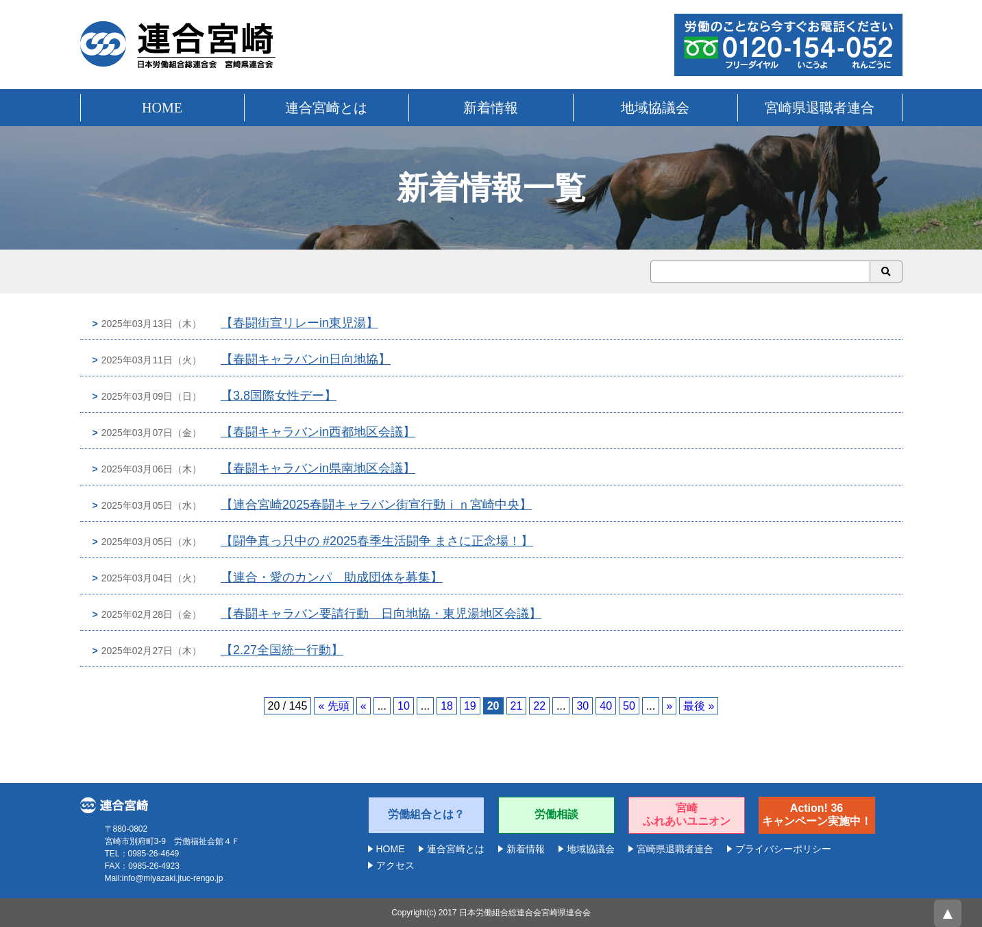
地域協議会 (655, 107)
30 (582, 706)
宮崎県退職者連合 (819, 107)
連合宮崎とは (326, 107)
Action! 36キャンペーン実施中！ (817, 814)
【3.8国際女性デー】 (278, 395)
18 (447, 706)
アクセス (395, 865)
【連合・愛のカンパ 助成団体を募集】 (332, 577)
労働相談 (556, 814)
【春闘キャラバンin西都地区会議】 (318, 432)
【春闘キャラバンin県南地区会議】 (318, 468)
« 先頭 (333, 706)
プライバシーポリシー (783, 848)
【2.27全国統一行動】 (282, 650)
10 (403, 706)
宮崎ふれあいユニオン (687, 814)
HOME (162, 107)
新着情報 (490, 107)
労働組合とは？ (426, 814)
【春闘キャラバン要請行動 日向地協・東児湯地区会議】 (381, 614)
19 (470, 706)
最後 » (698, 706)
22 (539, 706)
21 (517, 706)
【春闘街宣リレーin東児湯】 (299, 323)
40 (606, 706)
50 (629, 706)
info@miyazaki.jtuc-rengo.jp (172, 878)
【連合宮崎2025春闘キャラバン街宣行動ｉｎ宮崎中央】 (376, 504)
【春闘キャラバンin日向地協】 (306, 359)
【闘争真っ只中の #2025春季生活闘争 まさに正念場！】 (377, 541)
